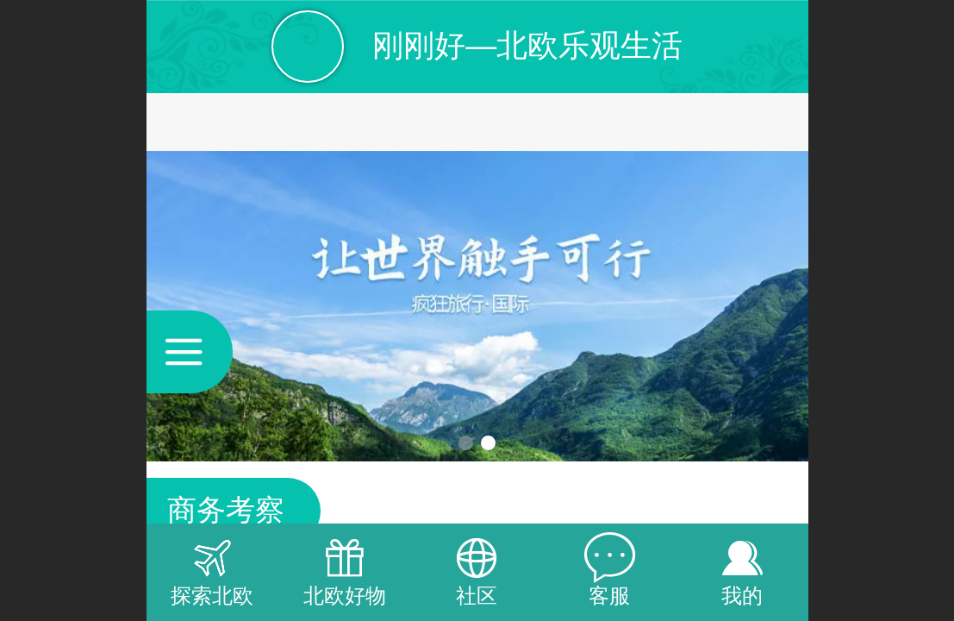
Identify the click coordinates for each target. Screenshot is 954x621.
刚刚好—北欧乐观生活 (527, 45)
